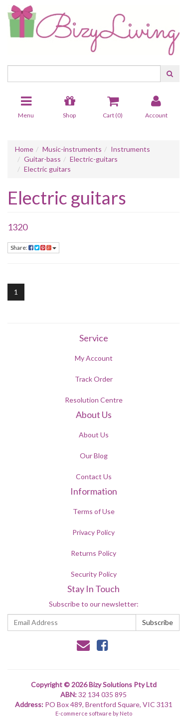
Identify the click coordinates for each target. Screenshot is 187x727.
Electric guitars (47, 169)
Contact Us (94, 476)
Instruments (130, 149)
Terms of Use (94, 511)
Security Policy (94, 574)
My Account (94, 358)
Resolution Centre (94, 400)
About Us (94, 434)
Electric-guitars (94, 159)
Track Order (94, 379)
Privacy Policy (93, 532)
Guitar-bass (42, 159)
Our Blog (94, 455)
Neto (126, 713)
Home (24, 149)
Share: (33, 247)
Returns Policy (93, 553)
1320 (17, 226)
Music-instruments (72, 149)
